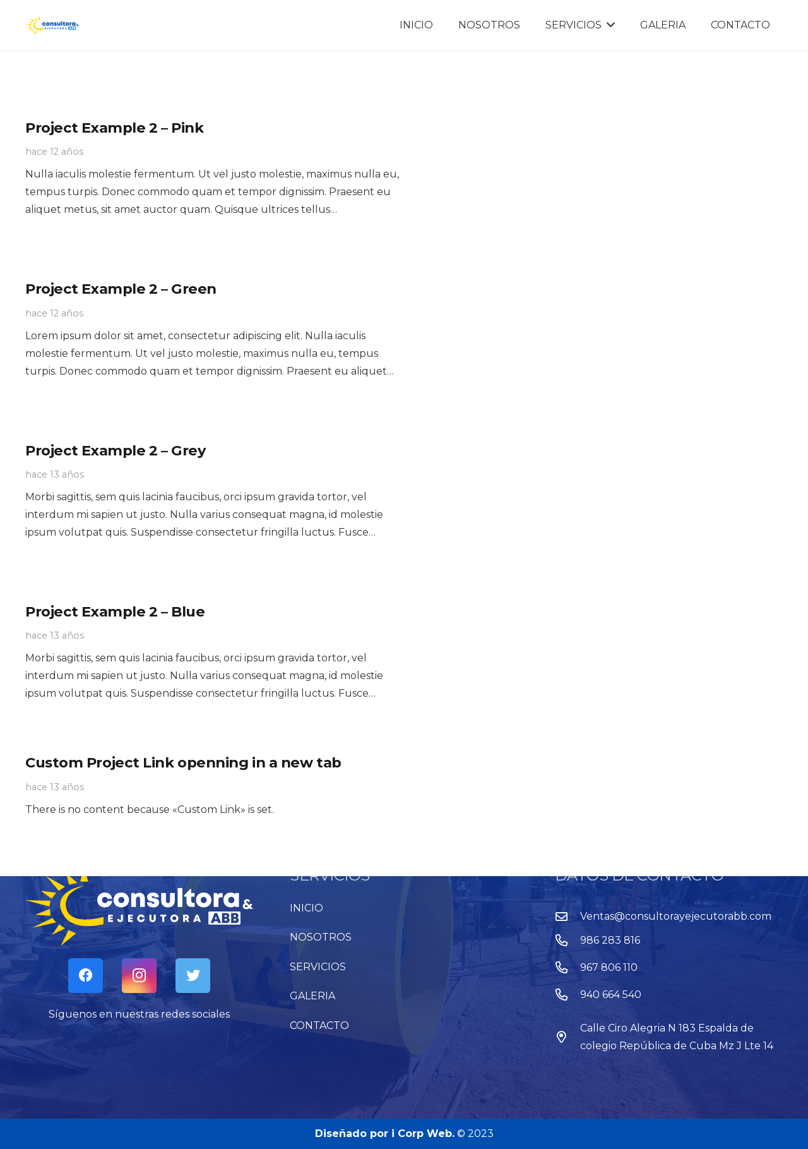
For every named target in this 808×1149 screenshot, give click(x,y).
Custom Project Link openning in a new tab (183, 762)
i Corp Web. (422, 1134)
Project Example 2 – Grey (115, 450)
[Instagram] (139, 975)
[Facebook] (85, 975)
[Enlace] (52, 25)
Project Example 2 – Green (121, 289)
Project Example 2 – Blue (115, 611)
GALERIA (312, 996)
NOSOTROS (321, 937)
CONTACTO (319, 1026)
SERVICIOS (318, 967)
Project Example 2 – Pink (114, 127)
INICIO (306, 908)
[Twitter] (192, 975)
